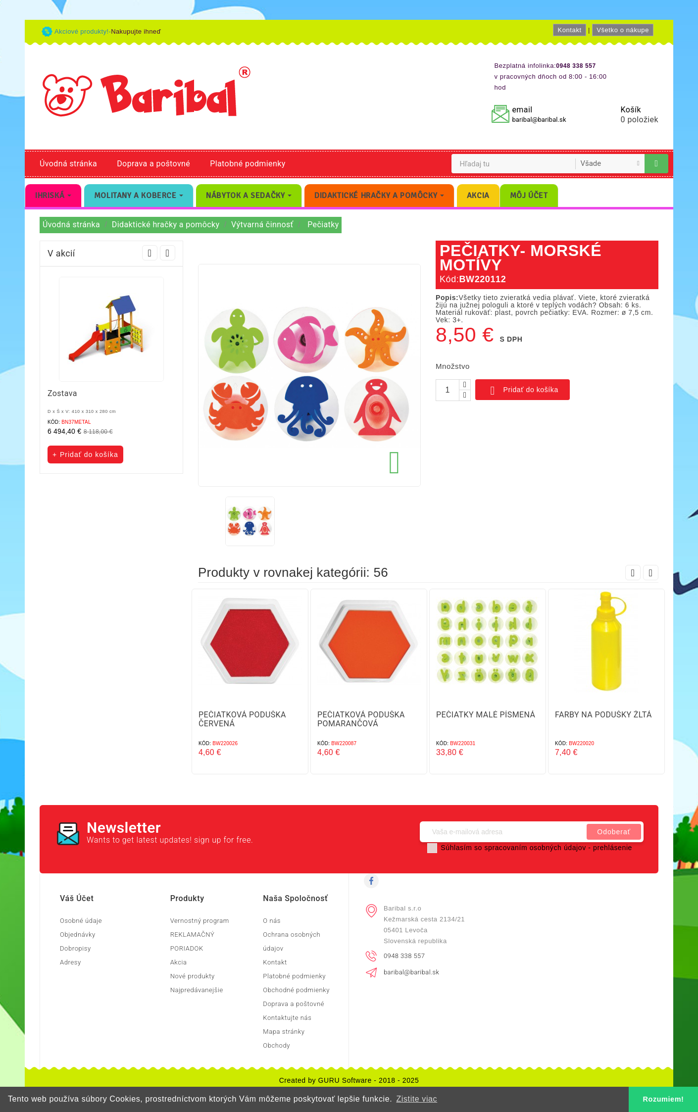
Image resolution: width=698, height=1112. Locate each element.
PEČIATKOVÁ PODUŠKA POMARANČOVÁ (361, 719)
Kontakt (569, 30)
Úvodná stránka (68, 163)
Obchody (276, 1045)
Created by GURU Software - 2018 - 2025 (349, 1080)
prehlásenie (612, 848)
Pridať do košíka (522, 390)
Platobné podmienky (247, 163)
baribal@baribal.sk (539, 119)
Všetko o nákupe (623, 30)
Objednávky (78, 934)
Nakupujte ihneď (136, 31)
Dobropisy (75, 948)
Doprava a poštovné (153, 163)
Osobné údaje (81, 920)
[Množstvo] (447, 390)
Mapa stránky (283, 1031)
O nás (272, 920)
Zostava (62, 393)
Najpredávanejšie (196, 990)
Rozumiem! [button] (663, 1099)
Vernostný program (199, 920)
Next (167, 252)
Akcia (178, 962)
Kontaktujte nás (287, 1017)
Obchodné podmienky (296, 990)
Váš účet (77, 898)
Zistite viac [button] (416, 1099)
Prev (149, 252)
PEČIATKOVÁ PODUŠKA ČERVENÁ (242, 719)
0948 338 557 (404, 956)
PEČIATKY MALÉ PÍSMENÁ (485, 714)
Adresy (70, 962)
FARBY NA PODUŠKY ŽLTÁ (603, 714)
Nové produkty (192, 976)
